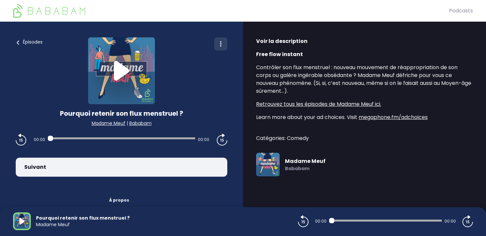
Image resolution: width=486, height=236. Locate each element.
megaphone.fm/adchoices (393, 117)
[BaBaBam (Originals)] (231, 10)
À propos (119, 200)
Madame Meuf (108, 123)
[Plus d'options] (220, 43)
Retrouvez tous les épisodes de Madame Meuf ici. (318, 104)
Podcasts (461, 10)
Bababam (140, 123)
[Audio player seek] (121, 138)
